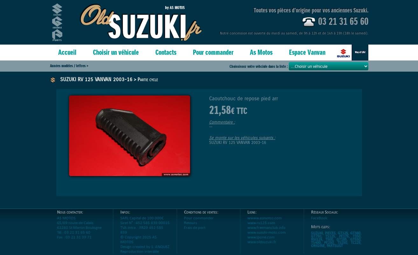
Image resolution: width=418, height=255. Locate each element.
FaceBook (319, 222)
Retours (190, 227)
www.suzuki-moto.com (266, 237)
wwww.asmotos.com (264, 222)
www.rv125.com (261, 227)
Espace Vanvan (307, 52)
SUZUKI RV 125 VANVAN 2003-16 (96, 79)
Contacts (165, 52)
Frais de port (194, 232)
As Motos (261, 52)
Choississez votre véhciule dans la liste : (259, 66)
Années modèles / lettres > (69, 65)
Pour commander (213, 52)
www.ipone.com (260, 241)
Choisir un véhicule (116, 52)
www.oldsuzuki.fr (261, 246)
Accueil (67, 52)
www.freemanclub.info (266, 232)
